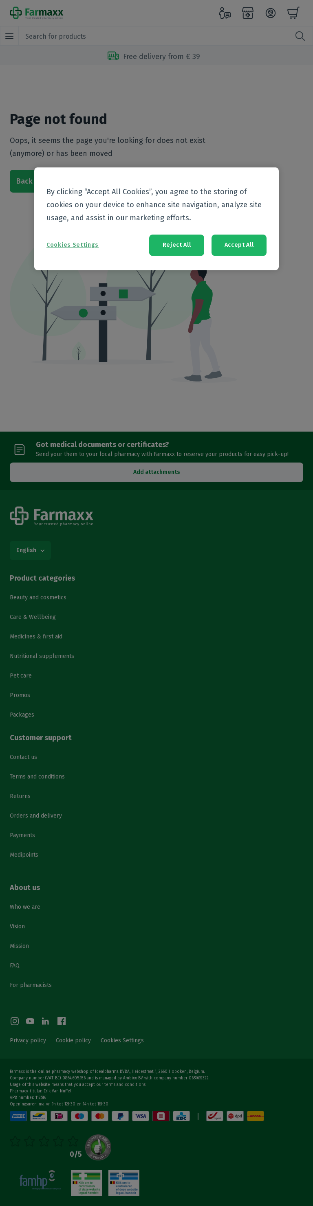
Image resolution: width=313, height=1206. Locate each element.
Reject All (177, 245)
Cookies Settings (72, 245)
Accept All (239, 245)
